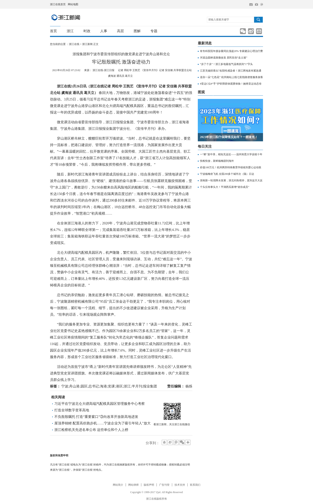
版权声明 (149, 484)
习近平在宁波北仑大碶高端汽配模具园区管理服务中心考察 (99, 403)
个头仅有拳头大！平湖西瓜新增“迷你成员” (224, 186)
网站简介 (118, 484)
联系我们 (195, 484)
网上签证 (261, 4)
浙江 (70, 31)
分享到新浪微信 (243, 31)
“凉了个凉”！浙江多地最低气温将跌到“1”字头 (226, 64)
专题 (153, 31)
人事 (103, 31)
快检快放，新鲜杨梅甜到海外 (217, 160)
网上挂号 (256, 4)
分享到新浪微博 (251, 31)
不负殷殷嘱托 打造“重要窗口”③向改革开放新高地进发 (96, 417)
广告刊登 (164, 484)
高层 (120, 31)
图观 (201, 92)
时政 (86, 31)
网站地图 (73, 4)
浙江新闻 (66, 17)
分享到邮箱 (259, 31)
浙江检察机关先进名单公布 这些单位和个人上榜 (91, 430)
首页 (53, 31)
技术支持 (180, 484)
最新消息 (205, 43)
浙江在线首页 (58, 4)
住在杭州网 (251, 4)
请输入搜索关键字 (218, 19)
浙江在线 (74, 44)
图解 (137, 31)
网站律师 (133, 484)
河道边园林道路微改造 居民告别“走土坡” (223, 57)
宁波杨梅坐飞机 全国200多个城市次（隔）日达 (227, 173)
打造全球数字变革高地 (71, 410)
